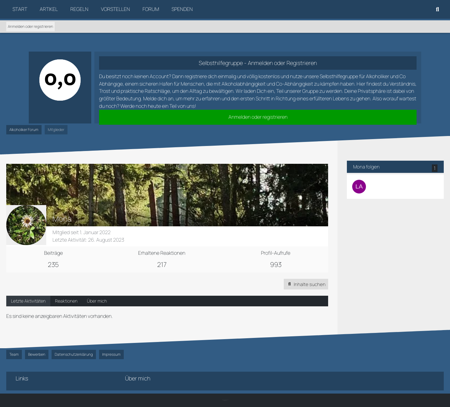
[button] (305, 284)
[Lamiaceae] (359, 186)
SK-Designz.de (225, 400)
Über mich (97, 301)
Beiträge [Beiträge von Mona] (53, 252)
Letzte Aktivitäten (28, 301)
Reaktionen (66, 301)
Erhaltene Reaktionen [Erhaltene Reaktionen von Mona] (161, 252)
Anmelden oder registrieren (30, 26)
